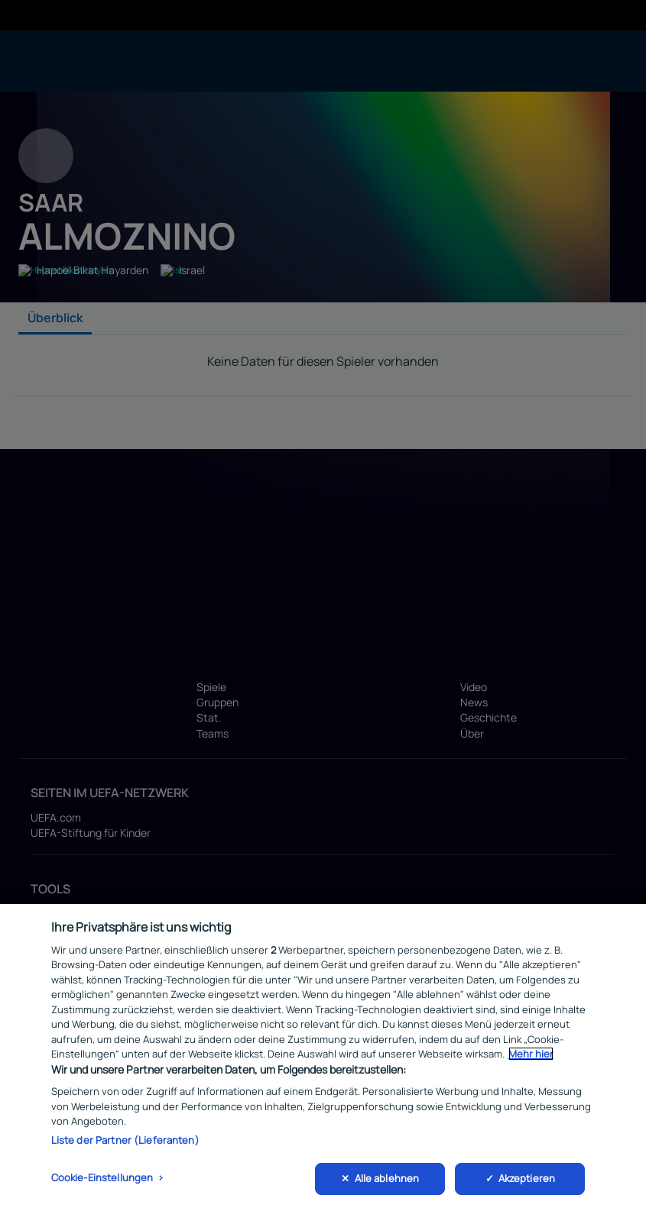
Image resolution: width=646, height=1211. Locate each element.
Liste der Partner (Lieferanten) (125, 1140)
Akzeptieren (526, 1178)
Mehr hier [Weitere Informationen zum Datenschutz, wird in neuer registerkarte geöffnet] (530, 1054)
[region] (323, 1057)
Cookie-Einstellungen (102, 1177)
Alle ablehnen (387, 1178)
